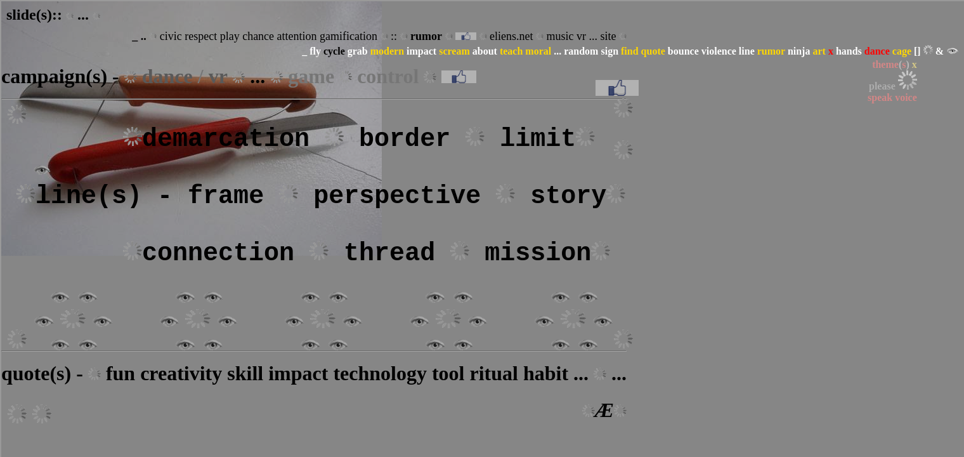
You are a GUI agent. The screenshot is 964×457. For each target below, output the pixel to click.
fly (315, 51)
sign (609, 51)
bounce (683, 51)
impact (421, 51)
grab (358, 51)
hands (849, 51)
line (747, 51)
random (581, 51)
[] (917, 51)
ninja (799, 51)
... (557, 51)
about (484, 51)
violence (718, 51)
